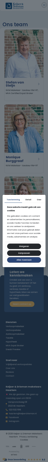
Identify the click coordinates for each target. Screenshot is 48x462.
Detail (28, 199)
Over (39, 199)
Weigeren (24, 246)
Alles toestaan (24, 259)
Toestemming (13, 199)
